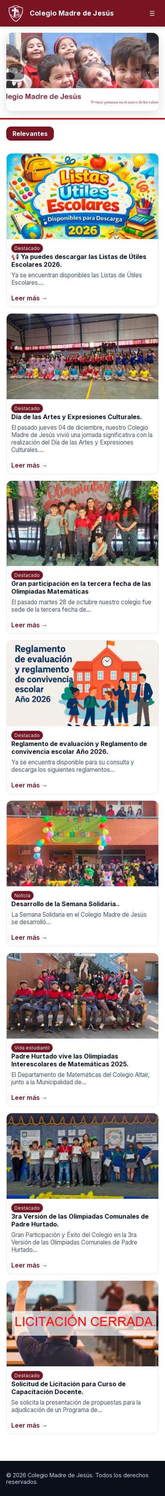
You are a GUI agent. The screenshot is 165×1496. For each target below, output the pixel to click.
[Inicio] (60, 13)
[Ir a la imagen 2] (78, 104)
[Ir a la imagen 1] (71, 104)
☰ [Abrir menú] (152, 13)
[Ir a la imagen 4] (94, 104)
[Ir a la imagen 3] (86, 104)
